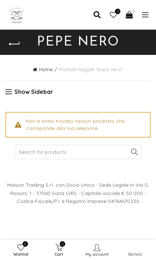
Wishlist (117, 11)
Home (46, 69)
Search (134, 152)
